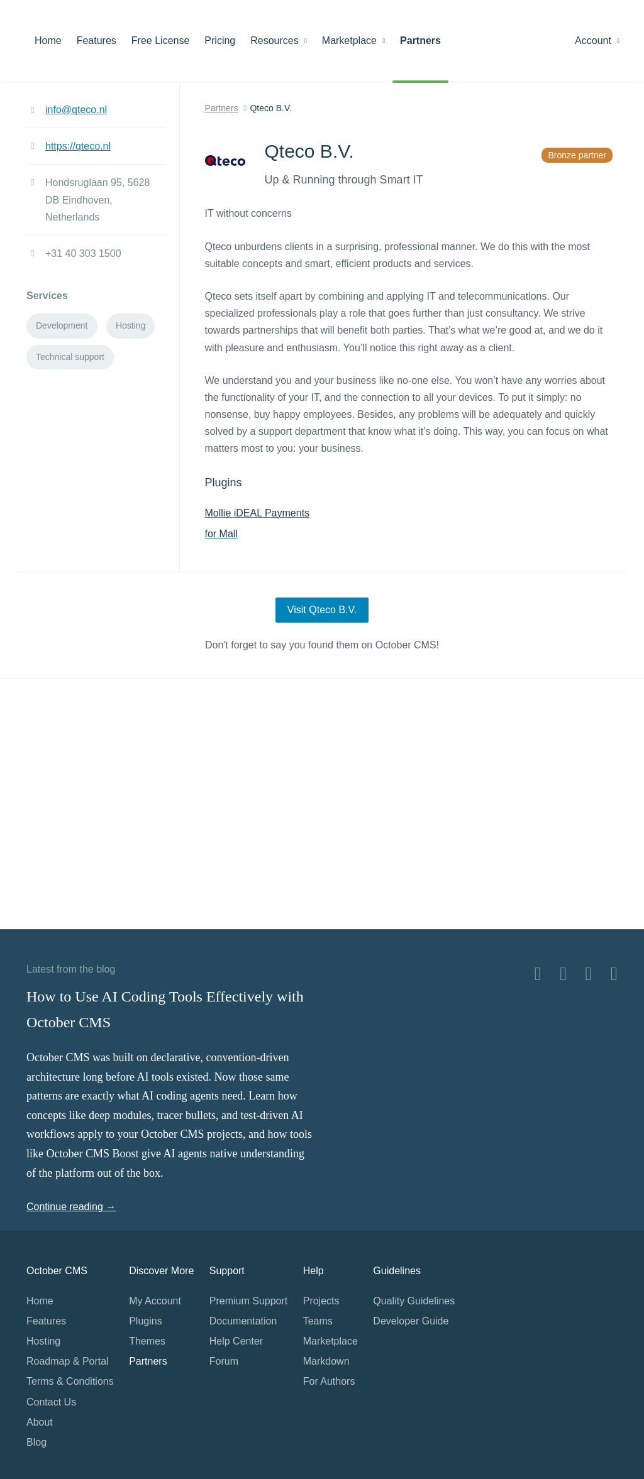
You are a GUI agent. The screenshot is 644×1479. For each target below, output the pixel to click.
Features (96, 40)
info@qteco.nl (76, 109)
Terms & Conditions (70, 1381)
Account (597, 40)
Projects (321, 1301)
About (39, 1422)
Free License (160, 40)
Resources (278, 40)
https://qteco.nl (78, 146)
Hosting (43, 1341)
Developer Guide (410, 1321)
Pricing (219, 40)
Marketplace (353, 40)
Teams (318, 1321)
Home (48, 40)
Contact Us (51, 1402)
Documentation (243, 1321)
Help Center (236, 1341)
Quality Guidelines (414, 1301)
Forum (223, 1361)
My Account (155, 1301)
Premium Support (248, 1301)
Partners (420, 40)
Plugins (145, 1321)
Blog (36, 1442)
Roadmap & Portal (67, 1361)
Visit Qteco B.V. (322, 609)
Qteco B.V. (270, 108)
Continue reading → (71, 1206)
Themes (147, 1341)
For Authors (329, 1381)
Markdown (326, 1361)
